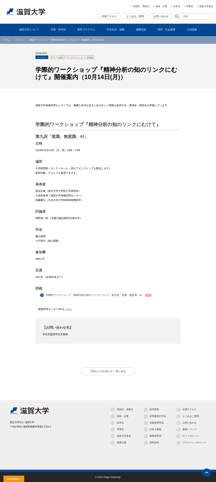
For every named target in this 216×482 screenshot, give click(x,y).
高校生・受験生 (141, 6)
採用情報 (154, 409)
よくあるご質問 (135, 16)
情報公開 (121, 442)
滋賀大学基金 (206, 6)
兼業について (189, 429)
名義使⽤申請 (156, 422)
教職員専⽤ (155, 436)
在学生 (176, 6)
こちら (68, 309)
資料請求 (154, 442)
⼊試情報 (192, 29)
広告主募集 (155, 429)
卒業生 (189, 6)
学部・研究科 (58, 29)
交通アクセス (109, 16)
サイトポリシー (190, 436)
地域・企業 (161, 6)
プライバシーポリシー (194, 442)
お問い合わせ (161, 16)
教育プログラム (86, 29)
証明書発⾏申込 (157, 416)
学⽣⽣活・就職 (115, 29)
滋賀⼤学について (29, 29)
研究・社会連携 (166, 29)
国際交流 (141, 29)
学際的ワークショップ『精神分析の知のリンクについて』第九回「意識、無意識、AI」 (95, 295)
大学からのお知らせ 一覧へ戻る (108, 371)
